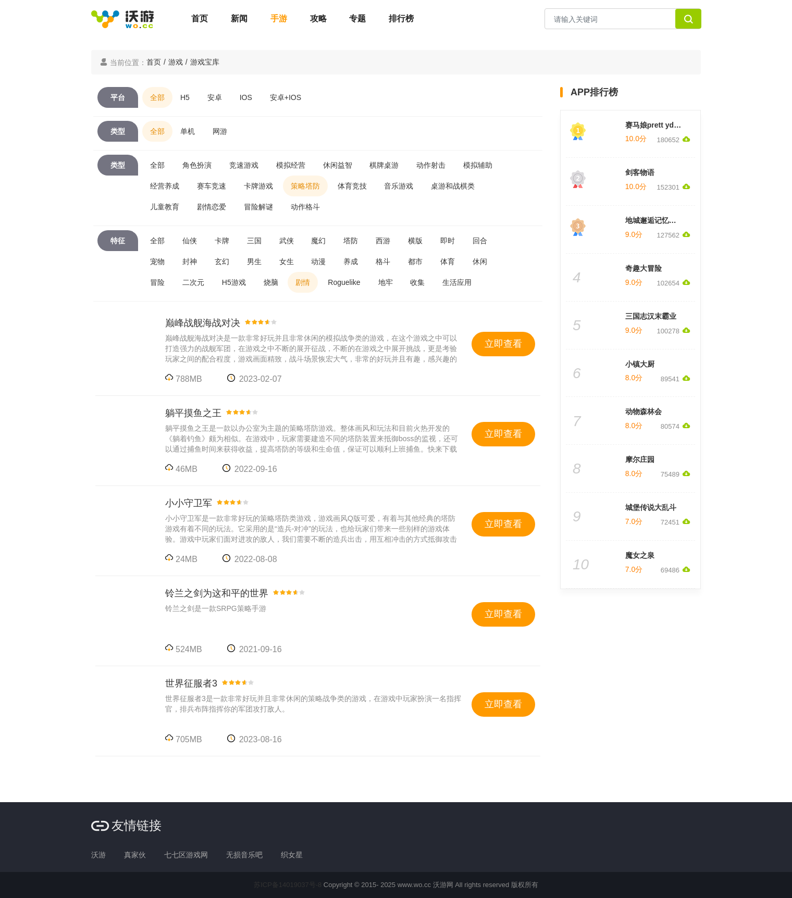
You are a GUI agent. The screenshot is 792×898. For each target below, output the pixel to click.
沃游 (98, 855)
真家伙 (135, 855)
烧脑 (271, 282)
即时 (447, 240)
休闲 (480, 261)
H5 (185, 97)
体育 (447, 261)
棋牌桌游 (384, 165)
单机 (187, 131)
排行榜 (401, 18)
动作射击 (430, 165)
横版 (415, 240)
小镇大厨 (639, 364)
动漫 (318, 261)
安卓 (214, 97)
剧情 (302, 282)
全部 (157, 97)
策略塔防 (305, 186)
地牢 (385, 282)
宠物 (157, 261)
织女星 (292, 855)
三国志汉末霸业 (650, 316)
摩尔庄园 (639, 459)
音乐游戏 (398, 186)
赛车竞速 (211, 186)
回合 (480, 240)
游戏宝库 (204, 62)
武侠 (286, 240)
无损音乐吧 (244, 855)
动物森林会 (643, 411)
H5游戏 (234, 282)
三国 (254, 240)
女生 (286, 261)
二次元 (193, 282)
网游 (220, 131)
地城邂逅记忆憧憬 (654, 220)
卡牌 (222, 240)
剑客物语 (639, 172)
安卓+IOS (285, 97)
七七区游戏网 (186, 855)
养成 (350, 261)
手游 (278, 18)
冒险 (157, 282)
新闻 (239, 18)
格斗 (383, 261)
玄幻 (222, 261)
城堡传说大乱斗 (650, 507)
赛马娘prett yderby (657, 125)
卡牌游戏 (258, 186)
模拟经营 (290, 165)
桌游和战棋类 (453, 186)
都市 (415, 261)
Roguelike (344, 282)
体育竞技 (352, 186)
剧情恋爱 (211, 207)
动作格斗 (305, 207)
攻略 (318, 18)
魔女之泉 (639, 555)
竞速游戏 (243, 165)
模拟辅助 (477, 165)
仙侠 (189, 240)
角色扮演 (197, 165)
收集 (417, 282)
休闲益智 (337, 165)
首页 (199, 18)
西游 (383, 240)
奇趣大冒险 (643, 268)
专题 (357, 18)
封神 (189, 261)
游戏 (175, 62)
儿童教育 (164, 207)
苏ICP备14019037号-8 (287, 885)
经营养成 (164, 186)
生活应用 (457, 282)
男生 (254, 261)
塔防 (350, 240)
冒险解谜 (258, 207)
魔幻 (318, 240)
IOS (246, 97)
